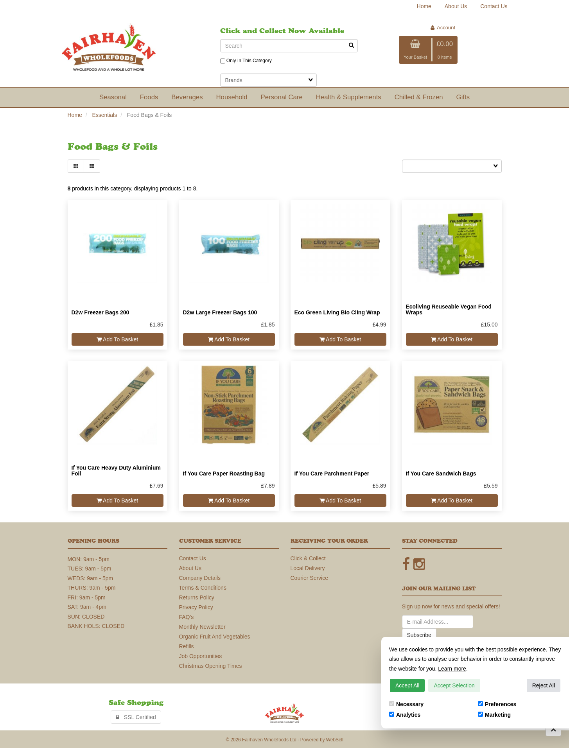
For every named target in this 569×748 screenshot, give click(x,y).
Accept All (407, 685)
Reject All (543, 685)
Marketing (494, 715)
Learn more (452, 668)
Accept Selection (454, 685)
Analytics (404, 715)
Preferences (497, 704)
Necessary (406, 704)
